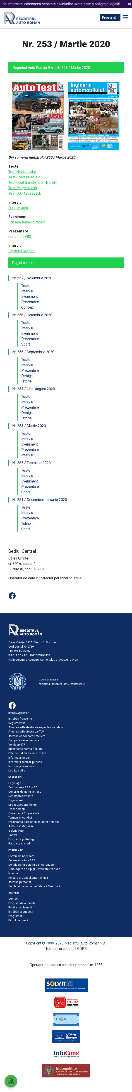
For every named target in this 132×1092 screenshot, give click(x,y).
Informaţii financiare (21, 766)
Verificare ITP (16, 744)
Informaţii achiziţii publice (25, 762)
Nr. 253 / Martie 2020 (29, 426)
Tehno (26, 523)
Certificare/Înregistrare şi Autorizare (31, 864)
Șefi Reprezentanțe (20, 796)
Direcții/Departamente (22, 804)
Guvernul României (49, 679)
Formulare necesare (21, 856)
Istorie (26, 381)
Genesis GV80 (19, 236)
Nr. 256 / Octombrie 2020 (32, 315)
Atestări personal (19, 882)
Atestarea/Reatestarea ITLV (26, 731)
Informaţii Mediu (19, 757)
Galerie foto (16, 830)
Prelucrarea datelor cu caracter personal (34, 822)
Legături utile (16, 770)
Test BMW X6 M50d (24, 177)
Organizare (15, 800)
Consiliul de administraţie (24, 791)
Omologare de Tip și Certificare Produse (34, 869)
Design (27, 376)
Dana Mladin (18, 208)
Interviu (27, 291)
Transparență (17, 809)
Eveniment (29, 296)
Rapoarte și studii (19, 843)
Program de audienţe (22, 903)
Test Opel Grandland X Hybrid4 (32, 182)
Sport (25, 344)
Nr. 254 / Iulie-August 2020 (33, 389)
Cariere (12, 835)
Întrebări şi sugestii (20, 911)
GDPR (82, 948)
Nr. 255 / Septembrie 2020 (33, 352)
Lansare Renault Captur (26, 222)
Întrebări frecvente (20, 718)
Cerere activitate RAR (22, 860)
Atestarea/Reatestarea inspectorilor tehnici (36, 727)
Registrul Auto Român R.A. (33, 68)
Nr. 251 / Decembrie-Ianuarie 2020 (39, 500)
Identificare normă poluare (25, 749)
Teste (25, 286)
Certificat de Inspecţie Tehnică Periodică (34, 886)
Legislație (14, 783)
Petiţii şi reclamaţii (20, 907)
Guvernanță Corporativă (23, 813)
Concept (27, 307)
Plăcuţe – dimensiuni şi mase (27, 753)
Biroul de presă (18, 920)
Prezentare (30, 302)
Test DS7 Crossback (24, 193)
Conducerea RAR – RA (23, 787)
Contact (13, 898)
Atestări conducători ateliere (26, 736)
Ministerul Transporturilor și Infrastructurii (62, 683)
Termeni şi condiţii (20, 817)
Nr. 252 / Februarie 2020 (31, 463)
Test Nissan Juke (22, 172)
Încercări (13, 873)
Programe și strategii (21, 839)
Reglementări (17, 723)
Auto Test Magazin (20, 826)
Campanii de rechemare (23, 740)
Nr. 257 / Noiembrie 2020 (32, 278)
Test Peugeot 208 (22, 188)
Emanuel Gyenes (21, 251)
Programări (110, 17)
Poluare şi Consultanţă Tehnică (28, 877)
